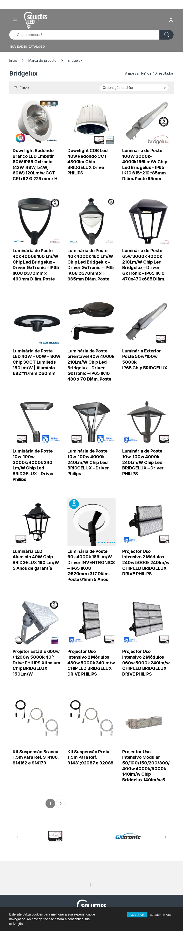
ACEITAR (137, 914)
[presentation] (165, 837)
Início (13, 60)
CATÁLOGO (36, 46)
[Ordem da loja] (134, 88)
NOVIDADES (18, 46)
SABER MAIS (160, 914)
